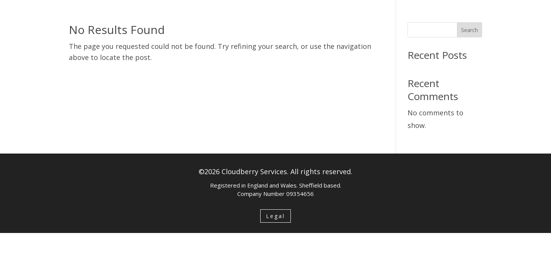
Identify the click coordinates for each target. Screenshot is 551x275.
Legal (275, 216)
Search (469, 30)
